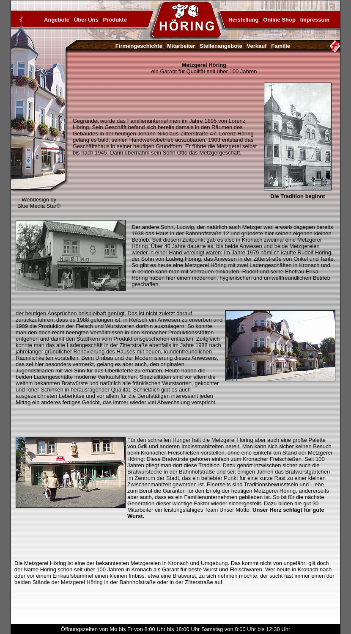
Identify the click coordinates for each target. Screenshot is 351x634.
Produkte (115, 20)
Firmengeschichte (138, 46)
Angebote (56, 20)
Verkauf (257, 46)
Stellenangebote (221, 46)
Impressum (314, 20)
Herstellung (243, 20)
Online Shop (279, 20)
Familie (280, 46)
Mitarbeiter (181, 46)
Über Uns (86, 20)
